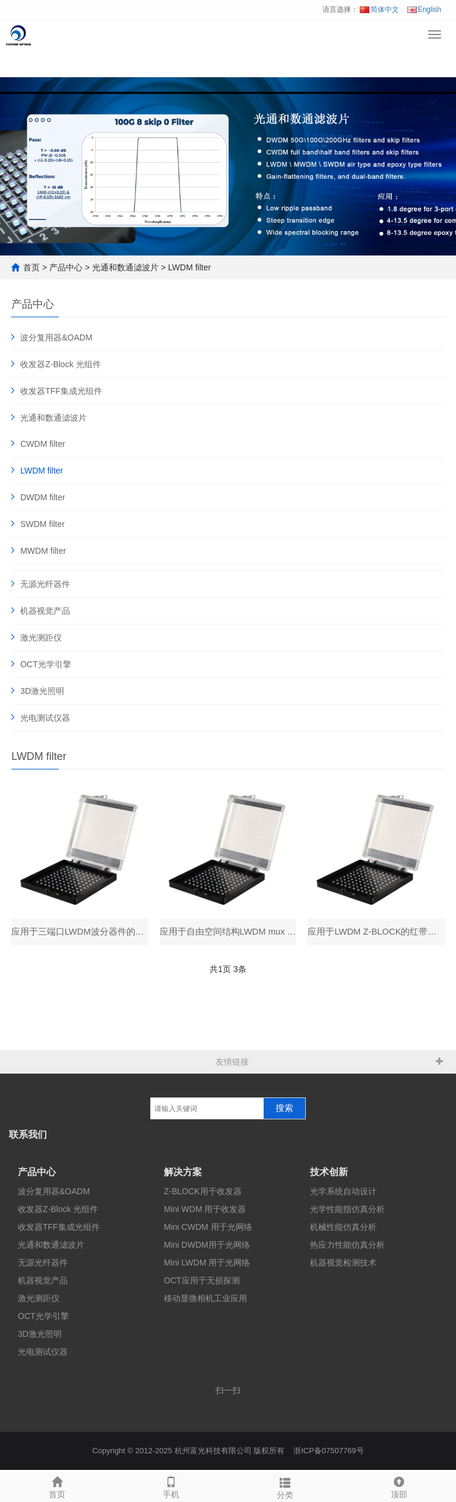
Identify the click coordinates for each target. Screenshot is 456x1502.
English (424, 9)
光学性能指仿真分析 (347, 1211)
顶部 (399, 1486)
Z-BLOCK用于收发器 (203, 1193)
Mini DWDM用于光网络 (207, 1247)
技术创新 (329, 1174)
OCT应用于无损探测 (202, 1283)
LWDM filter (189, 267)
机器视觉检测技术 (343, 1265)
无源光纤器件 (45, 584)
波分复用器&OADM (56, 337)
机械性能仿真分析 (343, 1229)
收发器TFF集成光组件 (61, 391)
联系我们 (28, 1137)
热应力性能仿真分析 (347, 1247)
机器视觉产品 (45, 611)
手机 (171, 1486)
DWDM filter (42, 497)
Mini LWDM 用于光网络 (207, 1265)
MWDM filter (43, 551)
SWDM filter (42, 524)
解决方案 (183, 1174)
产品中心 (66, 267)
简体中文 (379, 9)
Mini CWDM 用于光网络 (208, 1229)
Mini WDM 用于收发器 (205, 1211)
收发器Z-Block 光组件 (60, 364)
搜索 (284, 1110)
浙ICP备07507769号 (328, 1453)
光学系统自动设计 (343, 1193)
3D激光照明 (42, 691)
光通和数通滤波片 (125, 267)
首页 (31, 267)
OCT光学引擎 (45, 664)
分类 (285, 1486)
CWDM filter (42, 444)
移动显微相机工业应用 (205, 1300)
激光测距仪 (41, 637)
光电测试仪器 (45, 717)
